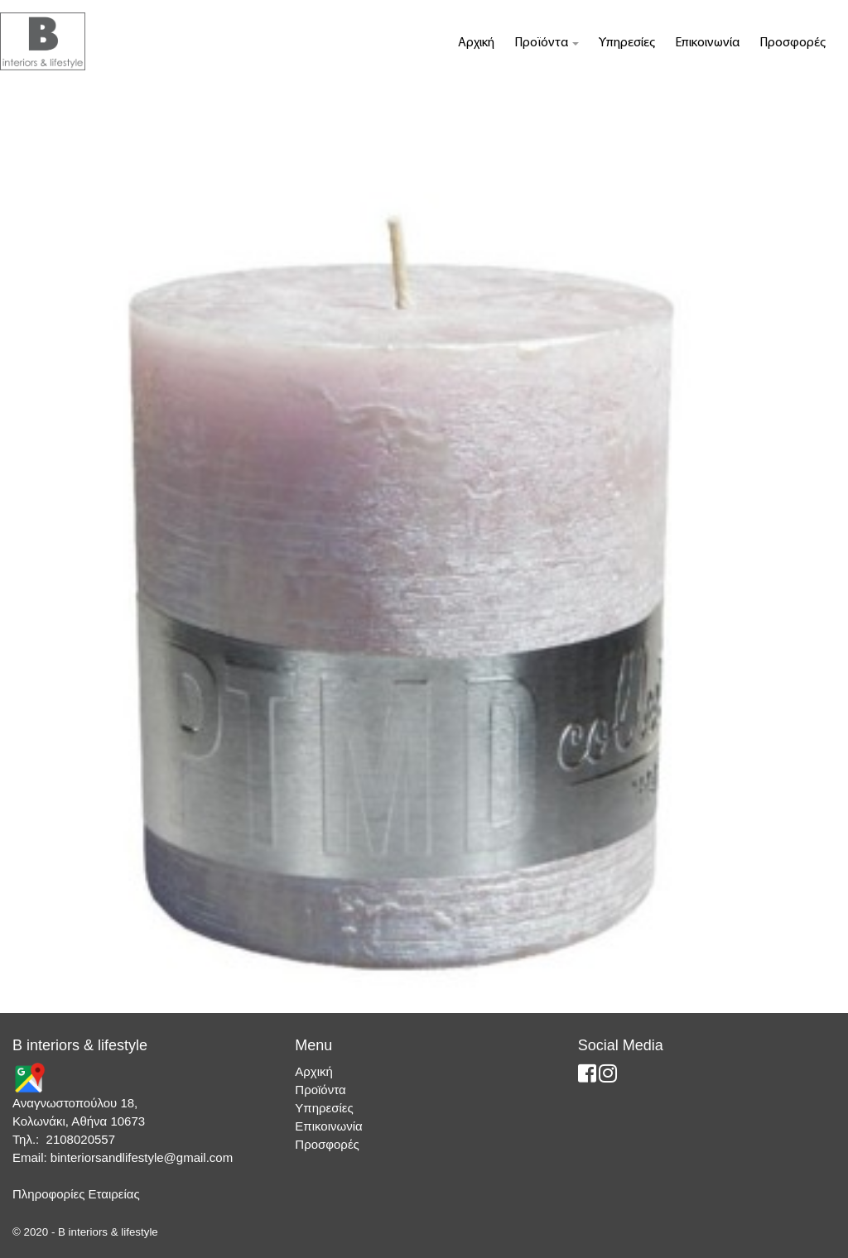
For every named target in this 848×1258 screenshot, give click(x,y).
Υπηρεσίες (627, 43)
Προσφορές (792, 43)
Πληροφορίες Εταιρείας (76, 1194)
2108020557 (80, 1139)
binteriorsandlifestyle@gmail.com (142, 1157)
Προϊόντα (546, 43)
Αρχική (476, 43)
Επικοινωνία (707, 43)
